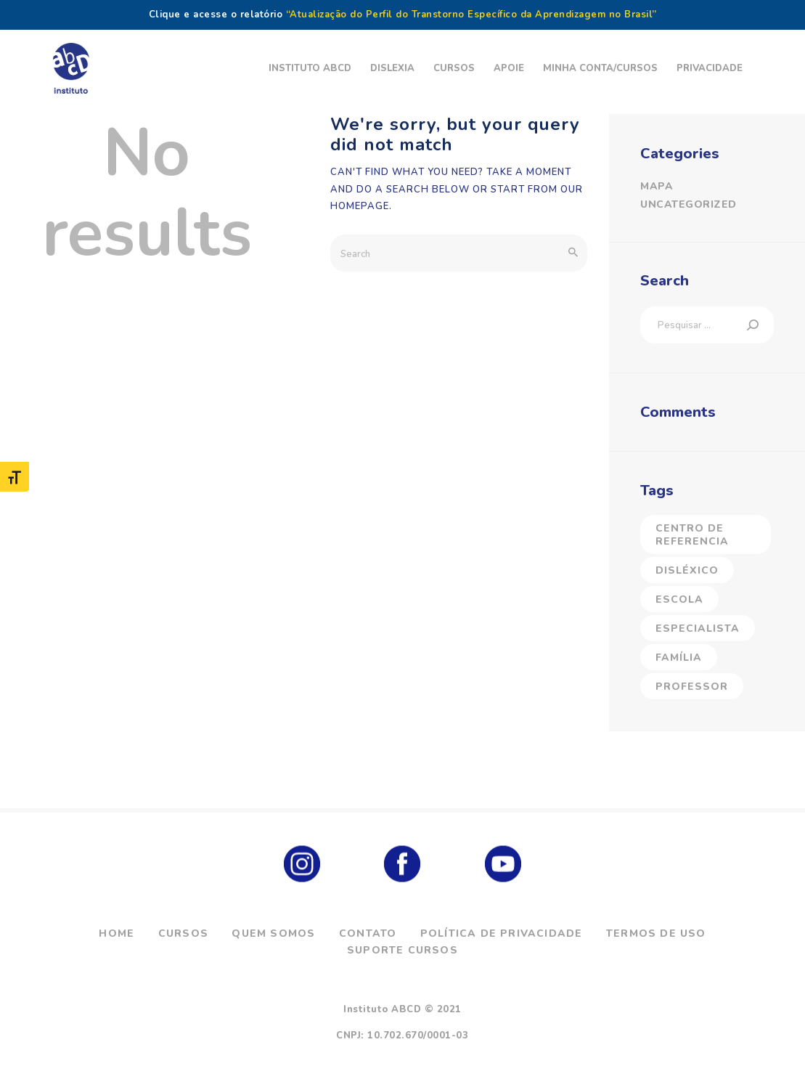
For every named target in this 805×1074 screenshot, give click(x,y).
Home (116, 933)
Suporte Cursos (402, 950)
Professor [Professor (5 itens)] (691, 686)
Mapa (656, 186)
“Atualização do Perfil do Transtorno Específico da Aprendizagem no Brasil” (471, 14)
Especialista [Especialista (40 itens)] (697, 628)
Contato (367, 933)
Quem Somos (273, 933)
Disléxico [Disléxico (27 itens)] (687, 570)
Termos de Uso (656, 933)
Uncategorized (688, 204)
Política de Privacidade (501, 933)
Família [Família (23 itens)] (678, 657)
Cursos (183, 933)
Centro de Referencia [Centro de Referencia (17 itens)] (692, 534)
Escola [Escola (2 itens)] (679, 599)
